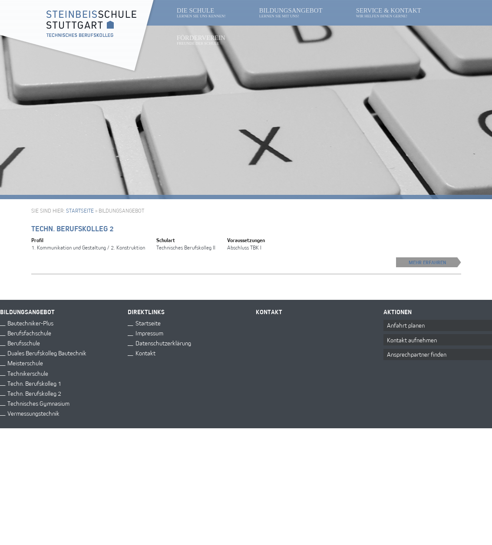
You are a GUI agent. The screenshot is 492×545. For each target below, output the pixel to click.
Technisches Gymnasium (38, 402)
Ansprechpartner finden (416, 354)
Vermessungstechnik (33, 412)
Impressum (149, 332)
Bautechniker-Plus (30, 322)
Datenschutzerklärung (163, 342)
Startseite (80, 210)
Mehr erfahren (435, 262)
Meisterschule (25, 362)
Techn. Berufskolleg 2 (72, 228)
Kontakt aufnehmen (412, 339)
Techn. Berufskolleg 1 (34, 382)
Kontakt (145, 352)
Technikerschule (27, 372)
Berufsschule (23, 342)
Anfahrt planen (406, 325)
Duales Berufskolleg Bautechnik (46, 352)
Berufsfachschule (29, 332)
